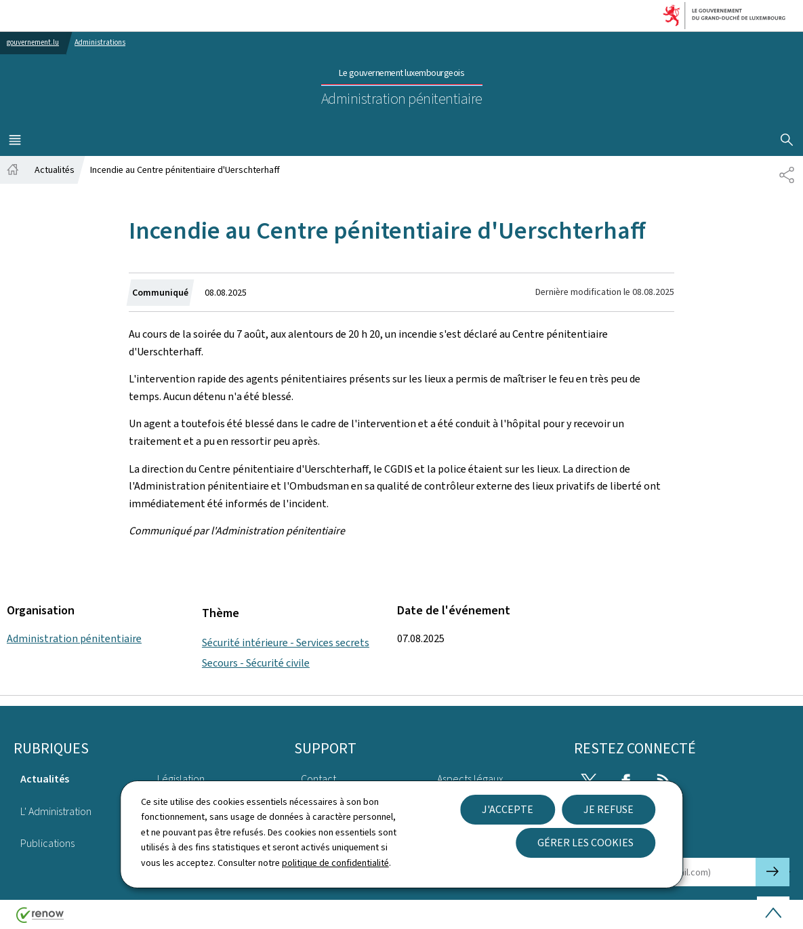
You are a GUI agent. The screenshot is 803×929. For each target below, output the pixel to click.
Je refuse (608, 809)
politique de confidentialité (335, 862)
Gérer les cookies (585, 842)
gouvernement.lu (33, 42)
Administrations (100, 42)
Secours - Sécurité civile (256, 663)
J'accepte (507, 809)
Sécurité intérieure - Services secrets (285, 642)
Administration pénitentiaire (74, 638)
